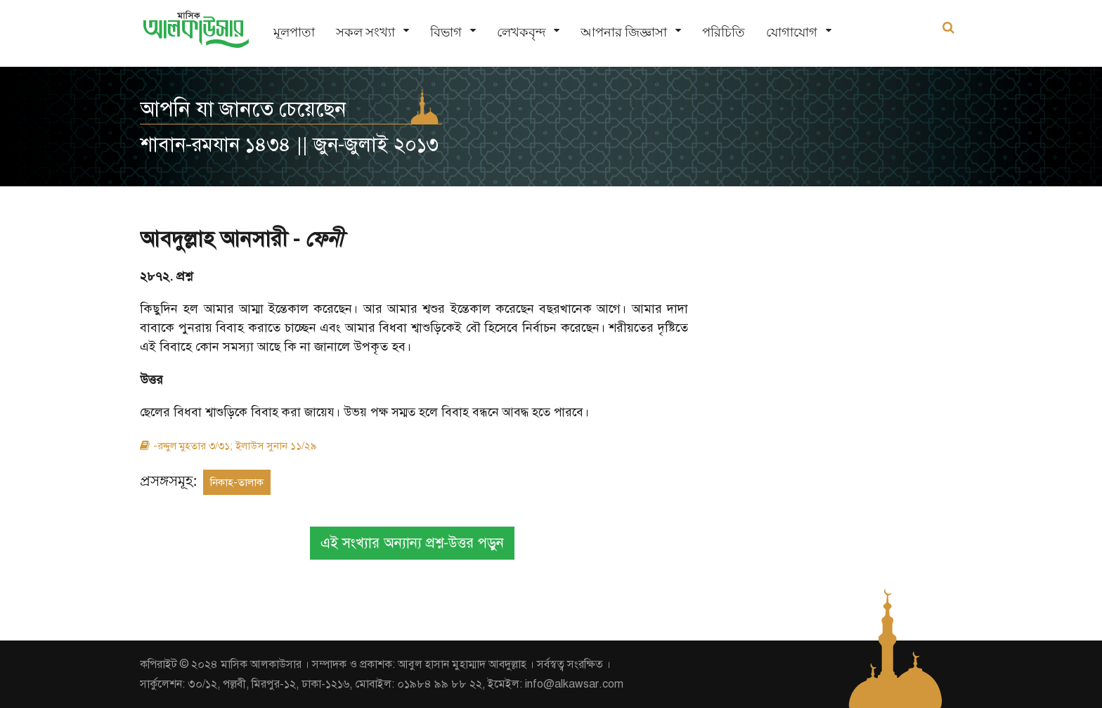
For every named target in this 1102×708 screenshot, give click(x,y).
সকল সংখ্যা (365, 32)
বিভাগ (446, 32)
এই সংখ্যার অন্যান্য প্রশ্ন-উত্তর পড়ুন (412, 543)
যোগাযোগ (791, 32)
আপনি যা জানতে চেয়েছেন (243, 109)
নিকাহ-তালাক (237, 482)
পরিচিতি (723, 32)
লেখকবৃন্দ (521, 32)
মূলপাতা (294, 32)
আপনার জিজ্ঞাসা (624, 32)
